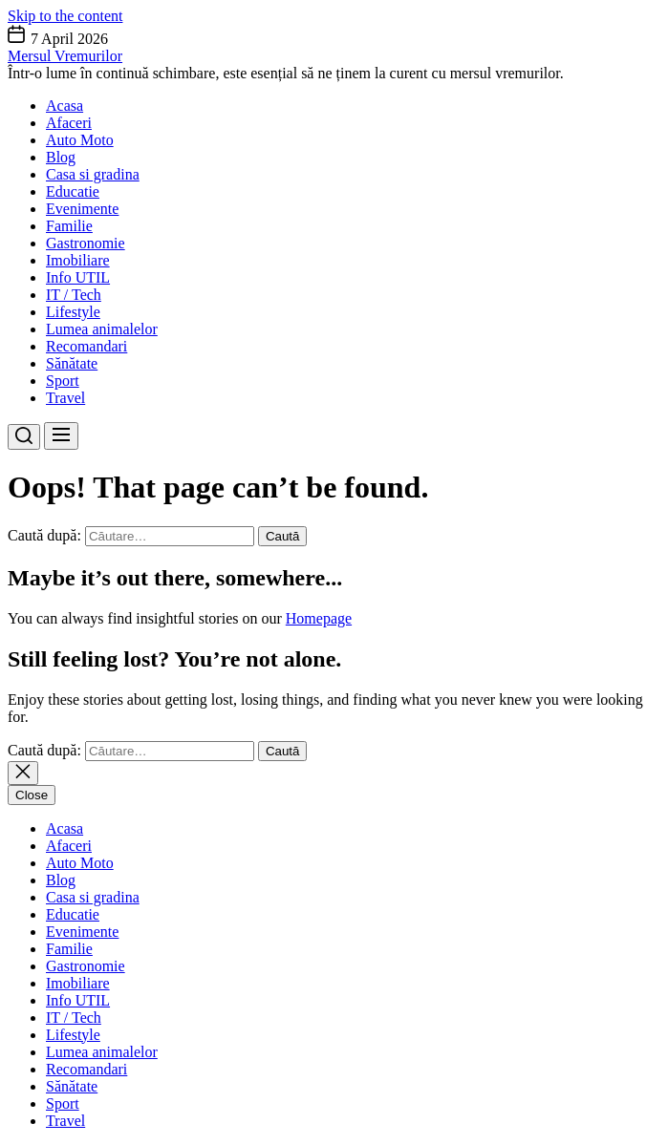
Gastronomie (85, 243)
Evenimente (82, 209)
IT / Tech (73, 294)
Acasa (64, 105)
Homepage (319, 618)
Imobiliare (78, 260)
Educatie (72, 191)
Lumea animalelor (102, 329)
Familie (69, 226)
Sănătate (71, 363)
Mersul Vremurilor (65, 56)
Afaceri (69, 123)
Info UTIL (78, 277)
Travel (65, 398)
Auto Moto (80, 140)
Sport (62, 380)
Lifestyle (73, 312)
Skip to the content (65, 16)
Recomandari (86, 346)
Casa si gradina (93, 174)
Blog (60, 157)
